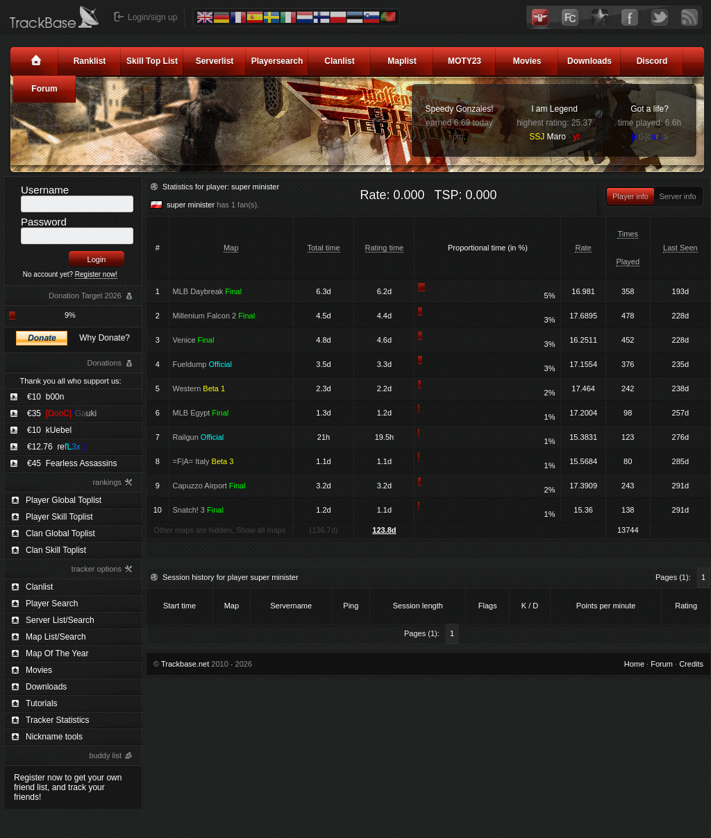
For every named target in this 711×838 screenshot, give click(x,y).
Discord (652, 61)
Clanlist (339, 61)
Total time (324, 247)
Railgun (198, 437)
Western (199, 388)
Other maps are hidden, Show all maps (219, 530)
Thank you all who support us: (70, 381)
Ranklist (90, 61)
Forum (44, 89)
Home (634, 664)
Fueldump (202, 364)
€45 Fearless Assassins (72, 463)
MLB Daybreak (207, 291)
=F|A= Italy (203, 461)
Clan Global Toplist (60, 533)
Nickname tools (54, 737)
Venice (194, 340)
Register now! (96, 274)
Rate (583, 247)
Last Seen (680, 247)
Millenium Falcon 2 (214, 315)
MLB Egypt (201, 413)
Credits (691, 664)
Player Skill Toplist (59, 517)
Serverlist (215, 61)
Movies (527, 61)
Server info (677, 196)
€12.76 (56, 447)
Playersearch (277, 61)
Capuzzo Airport (209, 485)
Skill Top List (152, 61)
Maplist (401, 61)
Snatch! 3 (198, 510)
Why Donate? (104, 338)
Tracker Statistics (58, 720)
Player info (630, 196)
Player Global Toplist (63, 500)
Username (45, 190)
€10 (45, 397)
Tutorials (42, 703)
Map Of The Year (57, 653)
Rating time (384, 247)
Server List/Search (60, 620)
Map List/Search (56, 637)
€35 (62, 413)
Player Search (52, 603)
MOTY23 (464, 61)
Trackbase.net (185, 664)
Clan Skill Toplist (56, 550)
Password (44, 222)
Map (231, 247)
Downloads (589, 61)
